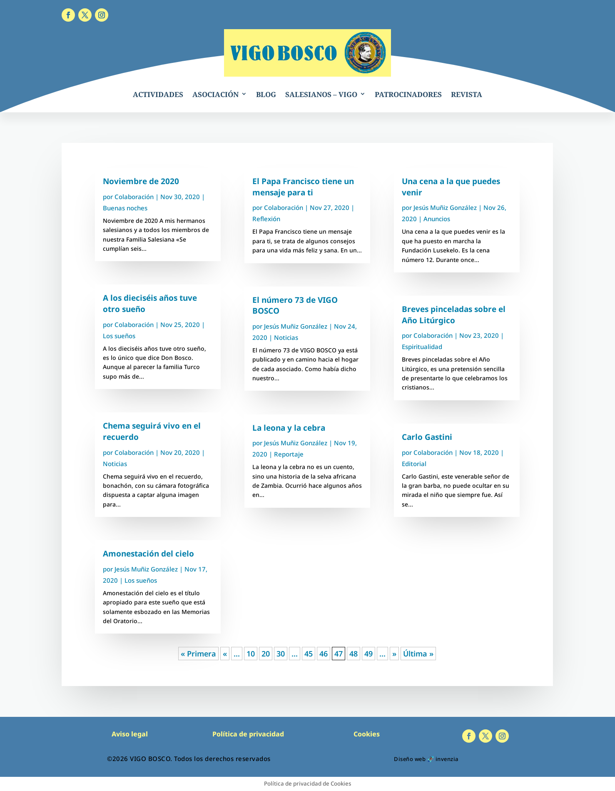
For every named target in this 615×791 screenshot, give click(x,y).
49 (368, 654)
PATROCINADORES (408, 94)
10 (250, 654)
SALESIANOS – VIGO (321, 94)
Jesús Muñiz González (146, 569)
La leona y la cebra (288, 427)
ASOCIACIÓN (215, 94)
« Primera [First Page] (198, 654)
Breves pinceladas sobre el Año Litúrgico (453, 315)
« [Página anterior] (225, 654)
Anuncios (436, 219)
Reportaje (289, 454)
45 (308, 654)
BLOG (266, 94)
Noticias (115, 463)
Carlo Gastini (427, 437)
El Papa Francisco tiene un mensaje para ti (303, 187)
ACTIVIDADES (158, 94)
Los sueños (119, 336)
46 (323, 654)
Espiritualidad (422, 346)
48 (353, 654)
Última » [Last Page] (418, 654)
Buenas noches (125, 208)
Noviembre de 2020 (141, 181)
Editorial (414, 463)
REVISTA (466, 94)
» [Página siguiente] (394, 654)
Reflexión (266, 219)
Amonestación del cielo (148, 553)
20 (265, 654)
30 (280, 654)
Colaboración (134, 196)
